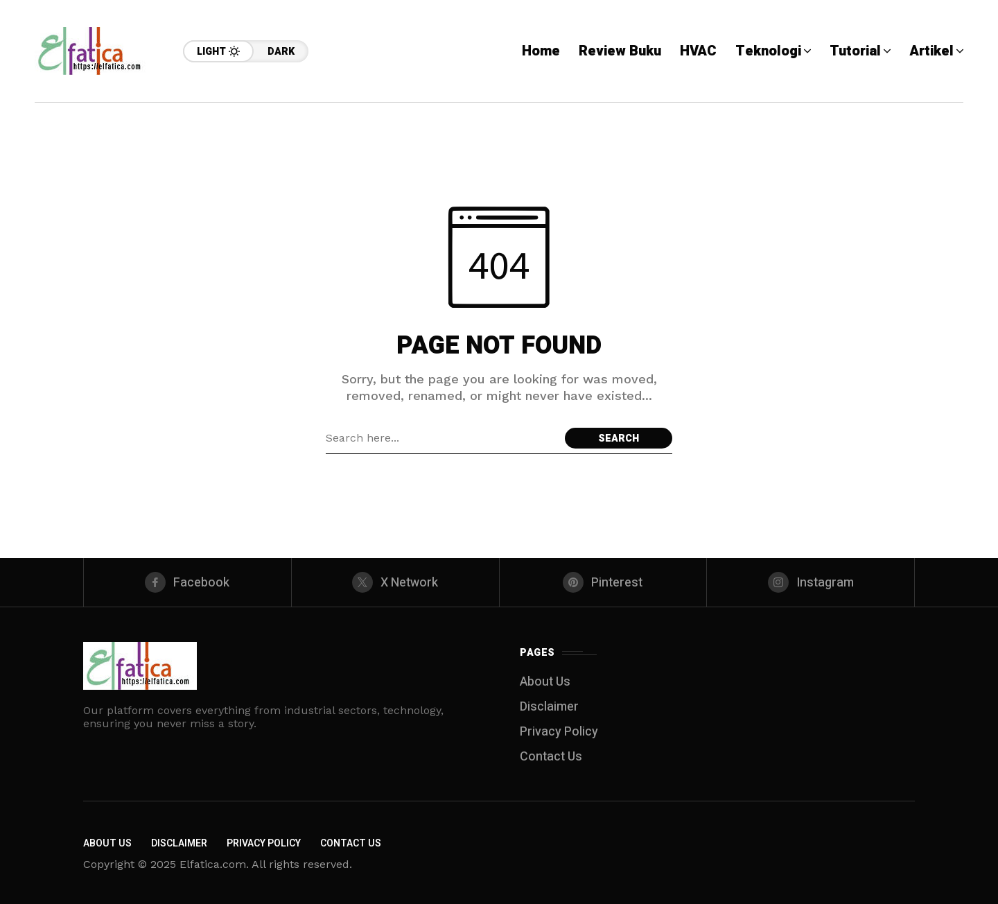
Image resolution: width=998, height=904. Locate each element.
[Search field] (442, 438)
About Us (545, 681)
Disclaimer (549, 706)
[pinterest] (603, 582)
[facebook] (187, 582)
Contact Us (551, 756)
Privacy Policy (559, 731)
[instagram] (810, 582)
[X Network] (395, 582)
